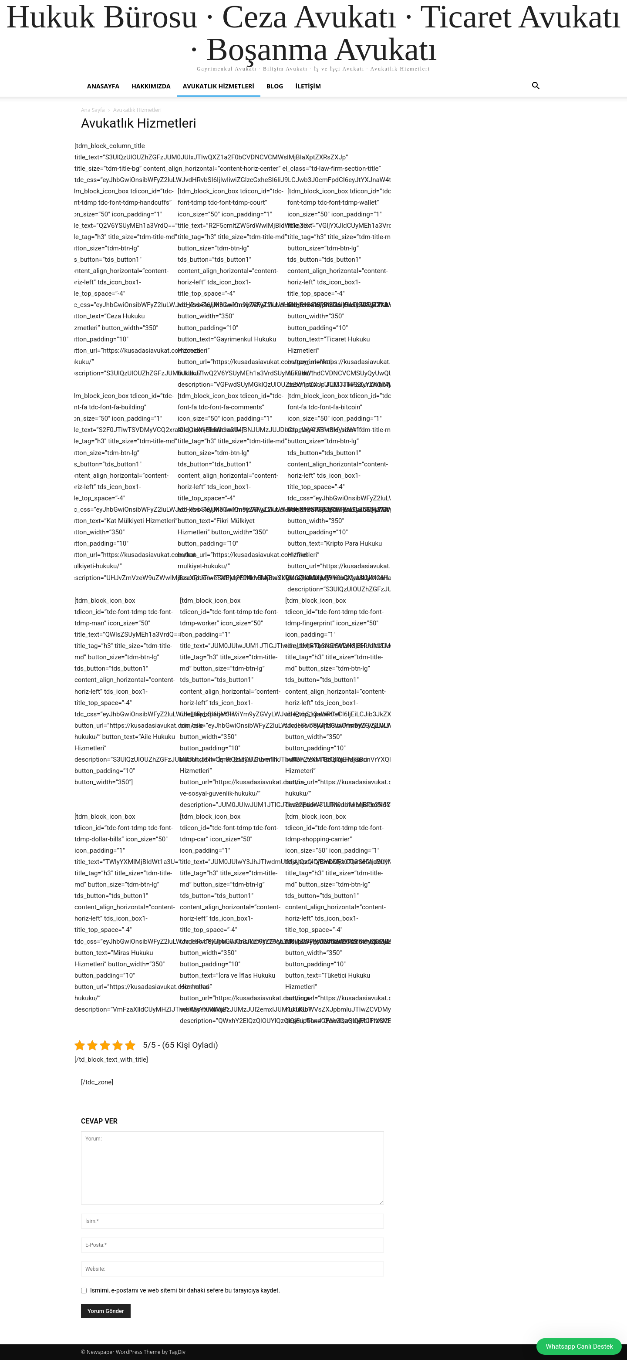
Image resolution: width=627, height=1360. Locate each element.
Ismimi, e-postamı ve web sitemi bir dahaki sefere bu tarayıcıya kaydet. (185, 1290)
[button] (535, 87)
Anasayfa (103, 86)
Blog (274, 86)
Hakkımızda (151, 86)
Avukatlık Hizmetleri (218, 86)
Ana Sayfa (93, 110)
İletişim (308, 86)
